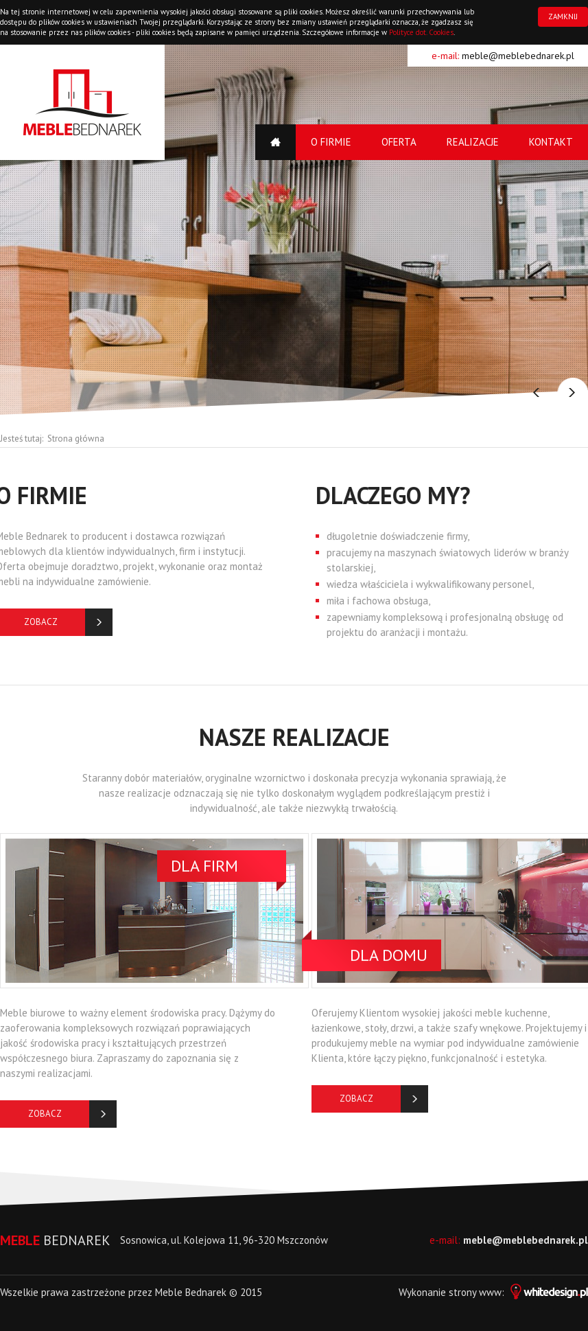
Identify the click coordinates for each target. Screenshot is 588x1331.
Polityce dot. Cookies (421, 32)
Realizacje (473, 141)
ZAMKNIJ (563, 16)
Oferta (398, 141)
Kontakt (551, 141)
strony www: (518, 1292)
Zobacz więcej (45, 1121)
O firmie (331, 141)
